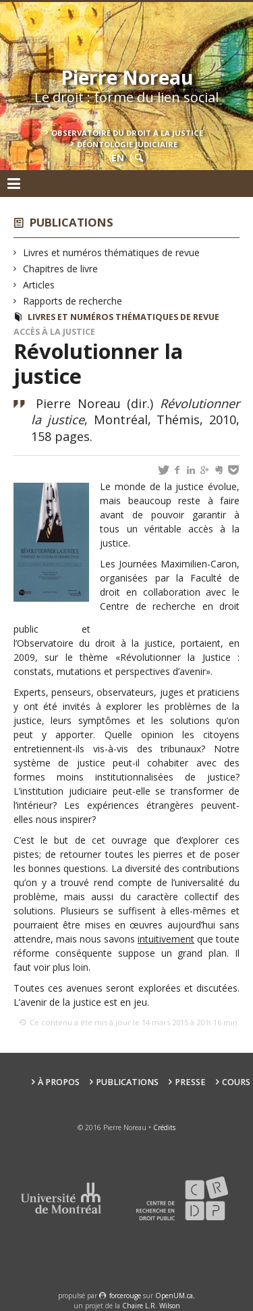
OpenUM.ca (174, 1295)
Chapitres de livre (61, 268)
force (125, 1295)
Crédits (164, 1127)
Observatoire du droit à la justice (127, 133)
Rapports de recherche (73, 300)
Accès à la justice (54, 331)
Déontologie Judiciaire (127, 144)
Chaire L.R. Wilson (151, 1305)
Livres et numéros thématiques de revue (112, 252)
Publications (71, 222)
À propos (59, 1082)
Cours (236, 1082)
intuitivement (166, 938)
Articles (39, 284)
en (117, 157)
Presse (190, 1082)
